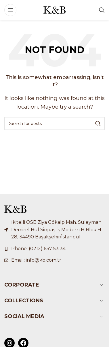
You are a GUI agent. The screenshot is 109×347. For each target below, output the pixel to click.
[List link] (54, 248)
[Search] (102, 10)
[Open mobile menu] (10, 10)
